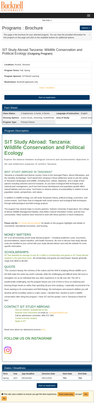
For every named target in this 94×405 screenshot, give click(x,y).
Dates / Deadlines (47, 88)
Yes (85, 394)
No (4, 399)
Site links (47, 20)
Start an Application (47, 97)
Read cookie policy (66, 394)
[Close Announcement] (89, 34)
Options (86, 28)
